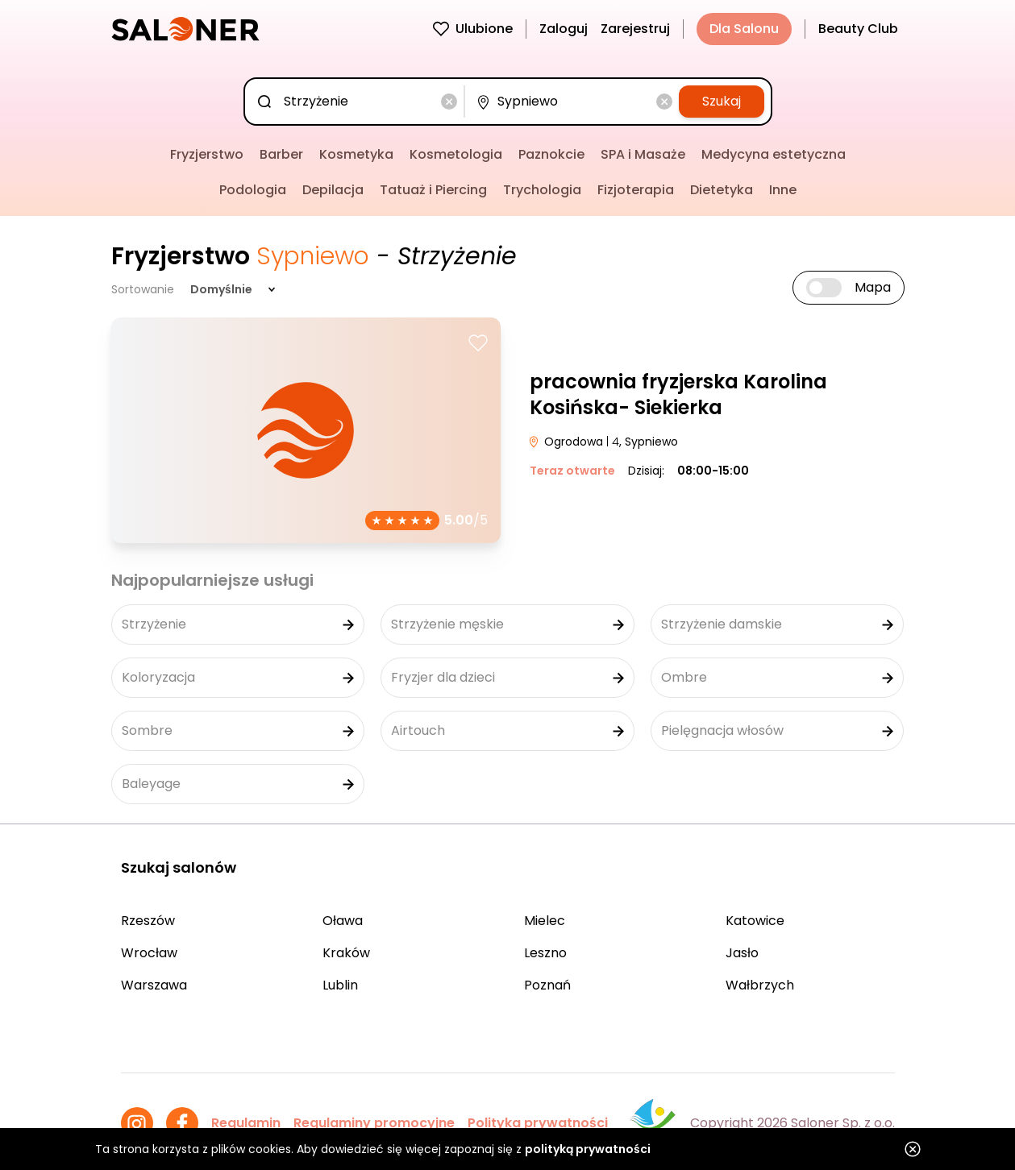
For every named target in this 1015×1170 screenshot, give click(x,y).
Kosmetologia (456, 154)
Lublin (340, 985)
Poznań (547, 985)
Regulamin (246, 1123)
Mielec (544, 920)
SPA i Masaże (643, 154)
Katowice (755, 920)
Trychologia (542, 189)
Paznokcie (551, 154)
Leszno (545, 953)
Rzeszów (148, 920)
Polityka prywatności (538, 1123)
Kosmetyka (356, 154)
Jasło (742, 953)
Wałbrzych (760, 985)
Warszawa (154, 985)
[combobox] (358, 101)
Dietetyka (721, 189)
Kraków (346, 953)
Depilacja (333, 189)
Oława (342, 920)
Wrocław (149, 953)
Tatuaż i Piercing (433, 189)
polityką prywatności (588, 1149)
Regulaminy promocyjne (374, 1123)
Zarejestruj (635, 28)
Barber (281, 154)
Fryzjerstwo (206, 154)
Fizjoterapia (635, 189)
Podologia (252, 189)
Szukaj (721, 101)
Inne (783, 189)
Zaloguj (563, 28)
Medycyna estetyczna (773, 154)
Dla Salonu (744, 28)
